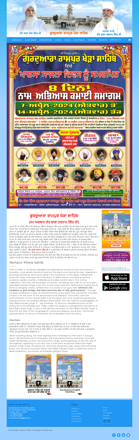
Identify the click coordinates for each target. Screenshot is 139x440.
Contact (74, 411)
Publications (46, 40)
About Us (75, 408)
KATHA (67, 40)
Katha (105, 410)
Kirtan (105, 408)
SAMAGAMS (17, 40)
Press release (76, 413)
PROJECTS (103, 40)
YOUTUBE (92, 40)
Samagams (75, 416)
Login (107, 421)
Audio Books (30, 40)
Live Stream (107, 413)
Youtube (106, 415)
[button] (16, 125)
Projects (106, 418)
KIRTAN (58, 40)
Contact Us (115, 40)
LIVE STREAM (79, 40)
